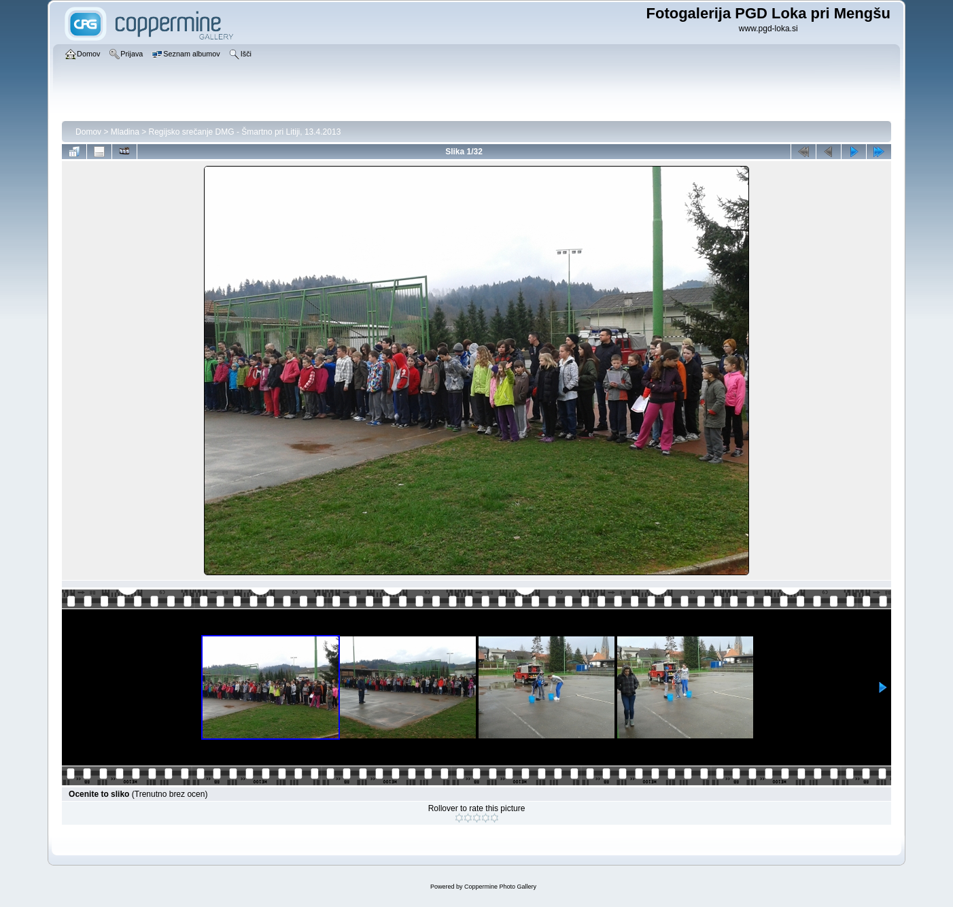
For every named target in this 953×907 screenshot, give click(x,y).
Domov (88, 132)
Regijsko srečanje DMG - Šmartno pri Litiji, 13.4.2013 (245, 132)
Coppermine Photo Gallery (500, 886)
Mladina (125, 132)
